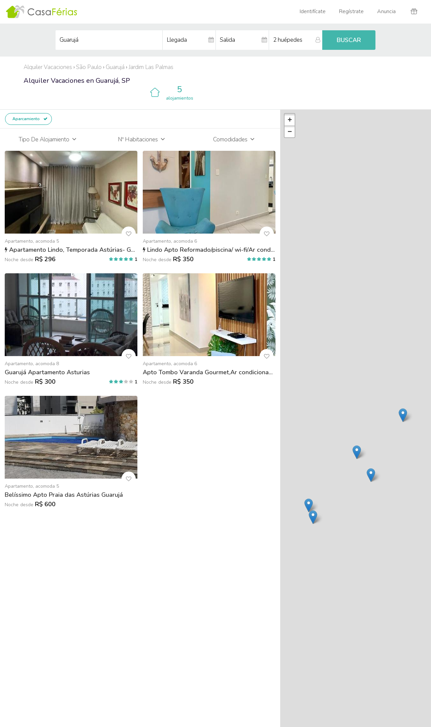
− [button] (290, 132)
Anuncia (386, 11)
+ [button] (290, 120)
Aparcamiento (29, 119)
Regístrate (351, 11)
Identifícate (313, 11)
